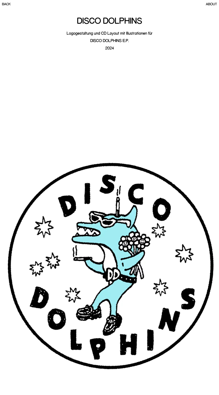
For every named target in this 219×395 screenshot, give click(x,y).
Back (6, 4)
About (211, 4)
